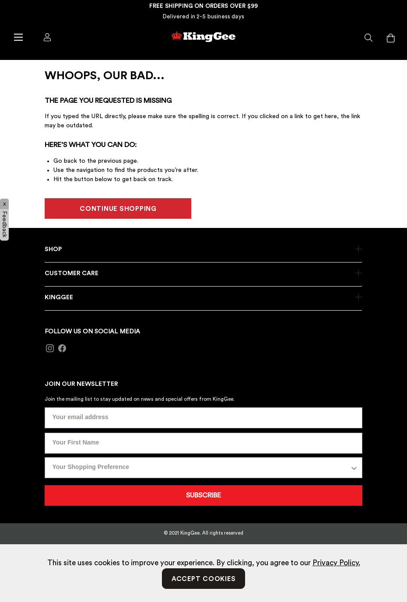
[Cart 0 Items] (390, 38)
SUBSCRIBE (203, 495)
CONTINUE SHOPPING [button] (118, 209)
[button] (369, 38)
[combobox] (200, 468)
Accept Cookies (204, 579)
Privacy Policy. (336, 563)
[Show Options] (354, 468)
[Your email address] (203, 417)
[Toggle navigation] (18, 37)
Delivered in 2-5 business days (203, 16)
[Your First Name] (203, 443)
